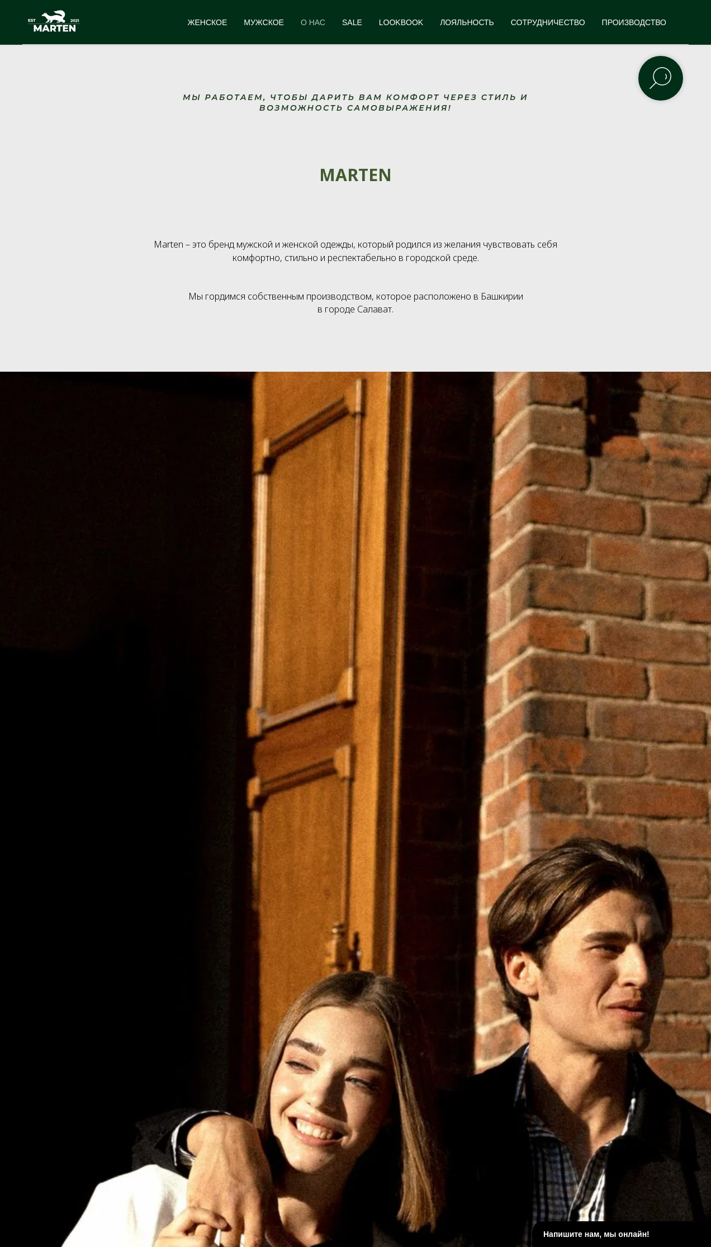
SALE (352, 22)
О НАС (313, 22)
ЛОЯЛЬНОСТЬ (467, 22)
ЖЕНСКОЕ (207, 22)
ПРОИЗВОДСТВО (634, 22)
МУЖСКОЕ (264, 22)
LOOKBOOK (401, 22)
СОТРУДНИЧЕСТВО (548, 22)
